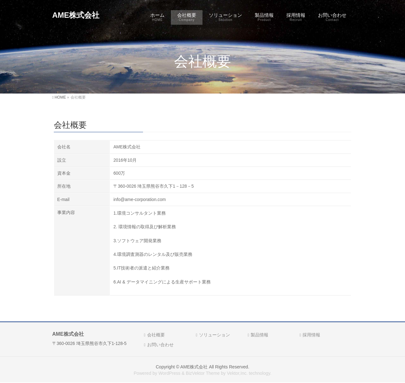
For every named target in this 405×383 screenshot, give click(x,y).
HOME (60, 97)
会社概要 (156, 334)
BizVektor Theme (203, 373)
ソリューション (214, 334)
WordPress (169, 373)
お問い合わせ (160, 344)
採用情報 (311, 334)
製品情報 (259, 334)
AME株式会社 (75, 15)
